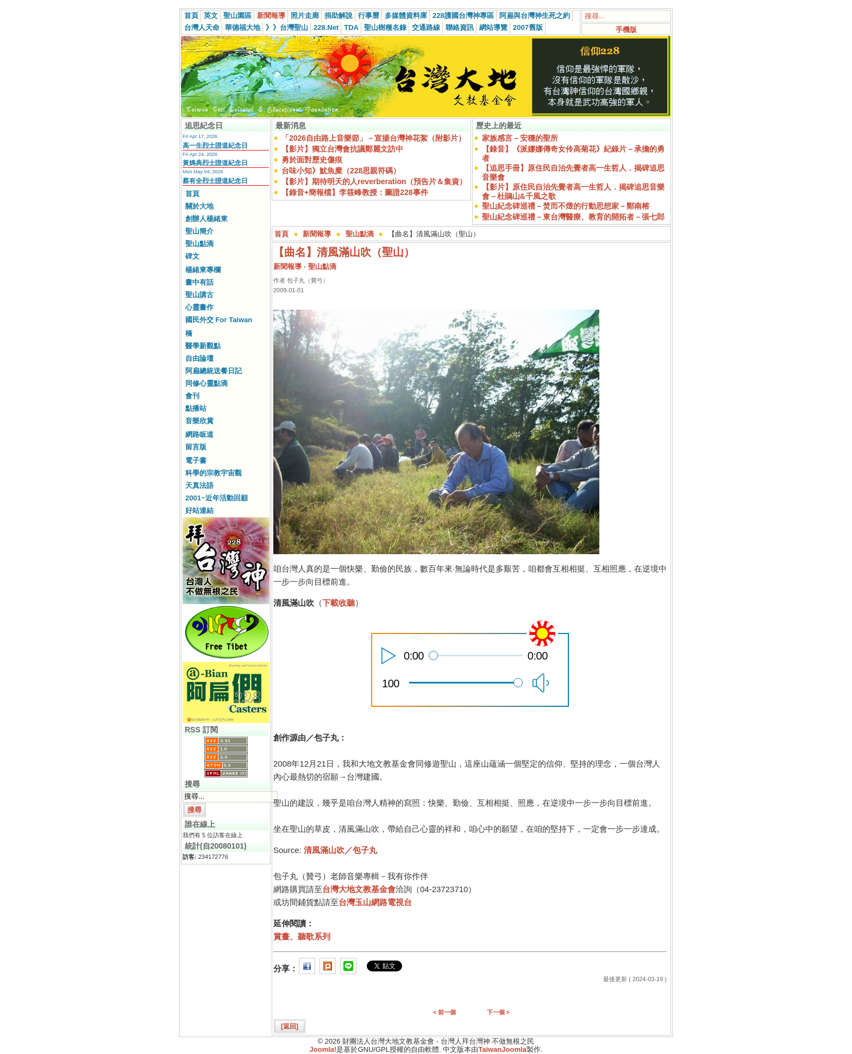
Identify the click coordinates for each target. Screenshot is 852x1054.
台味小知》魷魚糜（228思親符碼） (340, 170)
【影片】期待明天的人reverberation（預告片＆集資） (374, 181)
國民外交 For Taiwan (218, 320)
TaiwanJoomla (502, 1049)
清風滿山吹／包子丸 (340, 850)
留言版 (195, 447)
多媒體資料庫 (406, 15)
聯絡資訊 (460, 27)
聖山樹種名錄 (385, 27)
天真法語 (199, 485)
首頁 (191, 15)
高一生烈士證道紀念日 (215, 145)
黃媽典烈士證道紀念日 (215, 163)
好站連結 (199, 510)
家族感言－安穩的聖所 (520, 138)
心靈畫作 (199, 307)
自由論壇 (199, 358)
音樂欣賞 (199, 421)
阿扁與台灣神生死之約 (534, 15)
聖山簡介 (199, 231)
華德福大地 (242, 27)
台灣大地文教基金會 (359, 889)
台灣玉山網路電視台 (375, 902)
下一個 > (498, 1012)
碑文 (192, 256)
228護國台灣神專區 (463, 15)
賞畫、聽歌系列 (301, 936)
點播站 (195, 408)
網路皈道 (199, 434)
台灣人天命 (202, 27)
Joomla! (323, 1049)
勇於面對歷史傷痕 (311, 159)
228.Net (326, 27)
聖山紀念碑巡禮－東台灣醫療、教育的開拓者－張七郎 (573, 216)
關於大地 (199, 206)
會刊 (192, 396)
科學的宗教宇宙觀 (213, 473)
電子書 (195, 460)
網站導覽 (493, 27)
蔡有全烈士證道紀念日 (215, 181)
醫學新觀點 (203, 346)
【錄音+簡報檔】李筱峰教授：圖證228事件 (354, 192)
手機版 (626, 30)
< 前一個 (444, 1012)
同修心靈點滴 (206, 383)
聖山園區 (237, 15)
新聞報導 (271, 15)
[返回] (289, 1026)
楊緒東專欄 (203, 270)
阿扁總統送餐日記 (213, 371)
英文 (211, 15)
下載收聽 (338, 602)
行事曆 (368, 15)
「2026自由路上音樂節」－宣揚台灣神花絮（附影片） (373, 138)
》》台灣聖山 (287, 27)
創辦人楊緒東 (206, 219)
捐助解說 (338, 15)
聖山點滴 (199, 244)
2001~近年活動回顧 (216, 498)
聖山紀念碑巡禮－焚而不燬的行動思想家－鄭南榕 (565, 206)
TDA (351, 27)
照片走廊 (305, 15)
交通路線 (426, 27)
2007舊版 (528, 27)
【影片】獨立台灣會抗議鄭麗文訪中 (342, 149)
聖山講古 (199, 295)
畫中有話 (199, 282)
